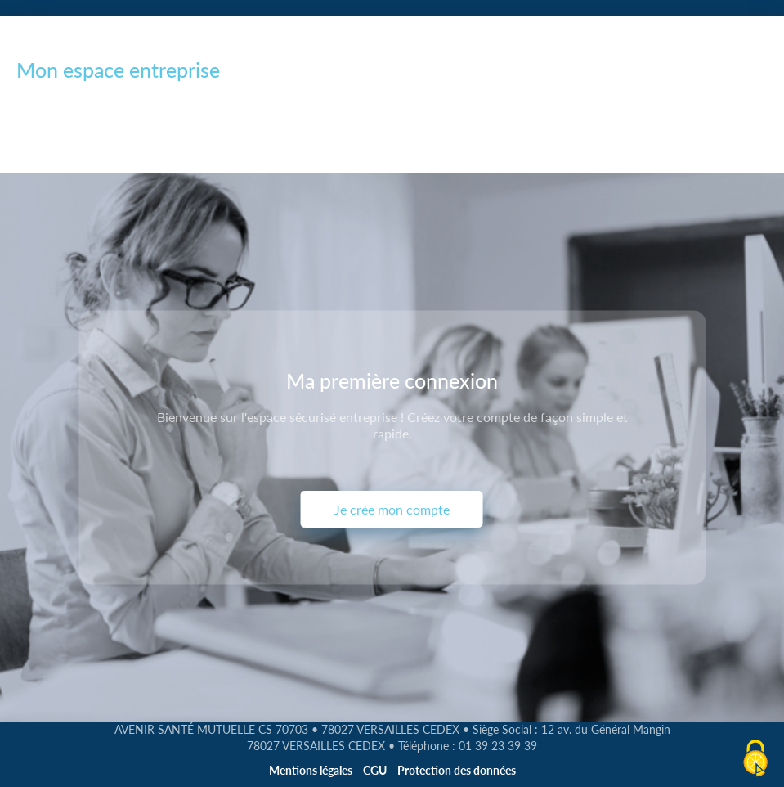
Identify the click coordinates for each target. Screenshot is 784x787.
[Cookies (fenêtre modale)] (755, 759)
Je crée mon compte (392, 509)
